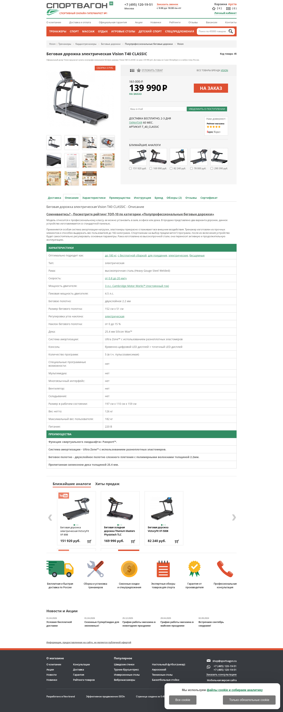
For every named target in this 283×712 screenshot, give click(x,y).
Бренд (159, 198)
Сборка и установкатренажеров (95, 575)
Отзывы (193, 22)
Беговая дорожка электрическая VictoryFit (74, 531)
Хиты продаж (107, 483)
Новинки (155, 22)
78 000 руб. (200, 168)
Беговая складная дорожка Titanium (119, 531)
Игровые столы (123, 31)
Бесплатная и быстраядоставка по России (60, 575)
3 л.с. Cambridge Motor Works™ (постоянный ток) (137, 286)
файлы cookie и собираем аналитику (235, 690)
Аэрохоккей (159, 669)
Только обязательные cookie (249, 700)
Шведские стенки (124, 664)
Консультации (81, 664)
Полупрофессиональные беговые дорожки (149, 43)
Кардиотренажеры (86, 43)
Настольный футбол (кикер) (168, 664)
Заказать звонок (167, 4)
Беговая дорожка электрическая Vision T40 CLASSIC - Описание (95, 206)
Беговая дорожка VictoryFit (158, 529)
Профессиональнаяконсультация (225, 575)
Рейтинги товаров (84, 680)
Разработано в (60, 696)
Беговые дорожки (111, 43)
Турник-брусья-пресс (126, 669)
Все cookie (182, 700)
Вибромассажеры (124, 680)
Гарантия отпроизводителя (194, 575)
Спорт (74, 31)
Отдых (103, 31)
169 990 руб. (160, 168)
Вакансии (211, 22)
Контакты (231, 22)
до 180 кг (110, 255)
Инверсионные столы (127, 674)
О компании (53, 22)
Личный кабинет (225, 13)
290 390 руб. (221, 168)
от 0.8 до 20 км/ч (116, 278)
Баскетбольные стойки (165, 680)
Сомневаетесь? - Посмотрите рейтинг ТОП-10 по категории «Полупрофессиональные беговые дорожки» (130, 214)
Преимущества (119, 198)
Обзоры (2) (174, 198)
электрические (178, 255)
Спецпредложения (179, 31)
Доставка (54, 198)
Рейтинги (174, 22)
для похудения (157, 255)
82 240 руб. (180, 168)
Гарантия (135, 122)
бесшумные (197, 255)
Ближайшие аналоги (72, 483)
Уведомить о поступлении (207, 109)
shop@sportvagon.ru (224, 661)
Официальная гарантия (113, 22)
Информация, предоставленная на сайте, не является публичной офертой (88, 642)
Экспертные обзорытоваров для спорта (163, 575)
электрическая (114, 316)
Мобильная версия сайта (222, 680)
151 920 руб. (139, 168)
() (219, 8)
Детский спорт (150, 31)
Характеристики (94, 198)
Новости (51, 674)
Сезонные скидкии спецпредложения (129, 575)
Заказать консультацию (221, 674)
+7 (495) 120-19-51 (138, 4)
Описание (72, 198)
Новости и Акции (62, 611)
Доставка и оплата (80, 22)
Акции (138, 22)
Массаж (88, 31)
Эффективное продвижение (105, 696)
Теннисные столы (162, 674)
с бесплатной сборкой (132, 255)
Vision (52, 43)
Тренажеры (57, 31)
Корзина (220, 4)
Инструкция (142, 198)
